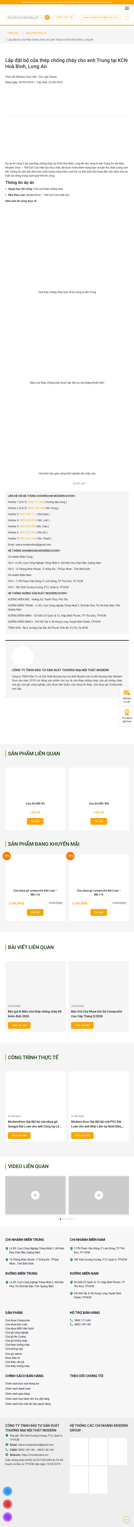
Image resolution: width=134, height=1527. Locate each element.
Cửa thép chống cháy (17, 1344)
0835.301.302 (28, 532)
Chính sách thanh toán (17, 1388)
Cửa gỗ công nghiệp (16, 1332)
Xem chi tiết (19, 1025)
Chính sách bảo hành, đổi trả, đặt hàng (27, 1398)
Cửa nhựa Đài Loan (16, 1324)
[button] (60, 1219)
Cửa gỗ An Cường (15, 1336)
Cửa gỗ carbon (13, 1353)
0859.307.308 (28, 526)
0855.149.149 (36, 508)
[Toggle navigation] (127, 8)
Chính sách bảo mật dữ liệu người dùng (28, 1403)
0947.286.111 (28, 514)
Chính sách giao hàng (17, 1393)
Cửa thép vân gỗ (14, 1362)
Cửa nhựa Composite (17, 1320)
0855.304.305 (28, 520)
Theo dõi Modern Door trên (31, 77)
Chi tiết (35, 821)
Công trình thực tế (33, 1057)
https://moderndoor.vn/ (35, 1455)
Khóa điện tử (12, 1358)
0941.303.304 (28, 538)
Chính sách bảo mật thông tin (22, 1383)
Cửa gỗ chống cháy (16, 1340)
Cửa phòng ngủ (14, 1348)
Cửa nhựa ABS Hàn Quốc (19, 1328)
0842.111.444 (36, 502)
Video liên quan (28, 1166)
